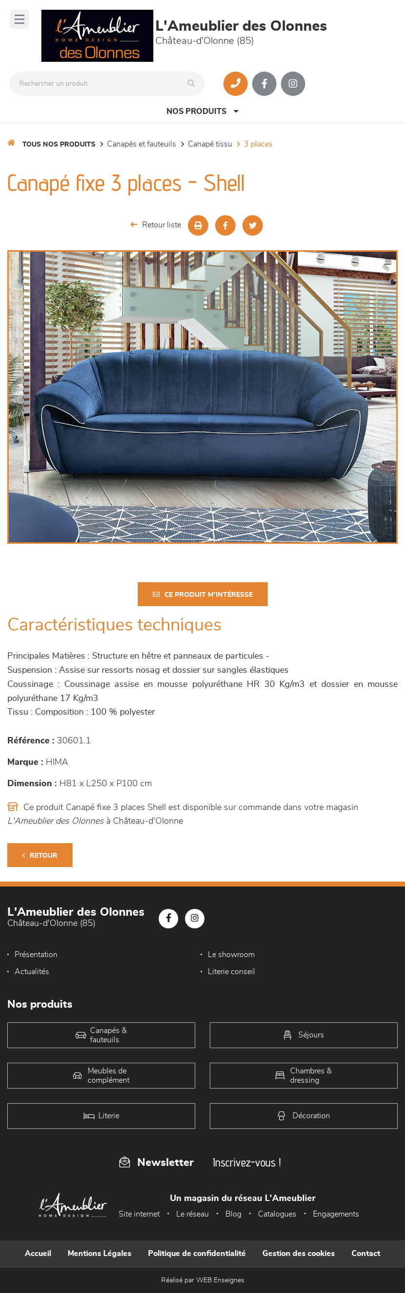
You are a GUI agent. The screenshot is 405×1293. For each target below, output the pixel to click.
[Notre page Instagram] (293, 84)
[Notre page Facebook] (264, 84)
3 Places (258, 144)
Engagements (336, 1214)
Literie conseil (231, 972)
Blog (233, 1214)
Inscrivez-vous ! (247, 1162)
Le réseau (192, 1214)
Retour (39, 855)
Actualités (32, 972)
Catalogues (277, 1214)
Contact (365, 1253)
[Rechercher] (193, 84)
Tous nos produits (58, 144)
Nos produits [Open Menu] (202, 111)
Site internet (139, 1214)
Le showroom (231, 955)
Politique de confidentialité (197, 1253)
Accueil (38, 1253)
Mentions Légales (99, 1253)
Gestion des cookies (298, 1253)
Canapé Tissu (210, 144)
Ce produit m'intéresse (203, 594)
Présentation (36, 955)
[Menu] (19, 19)
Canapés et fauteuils (141, 144)
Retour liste (155, 225)
